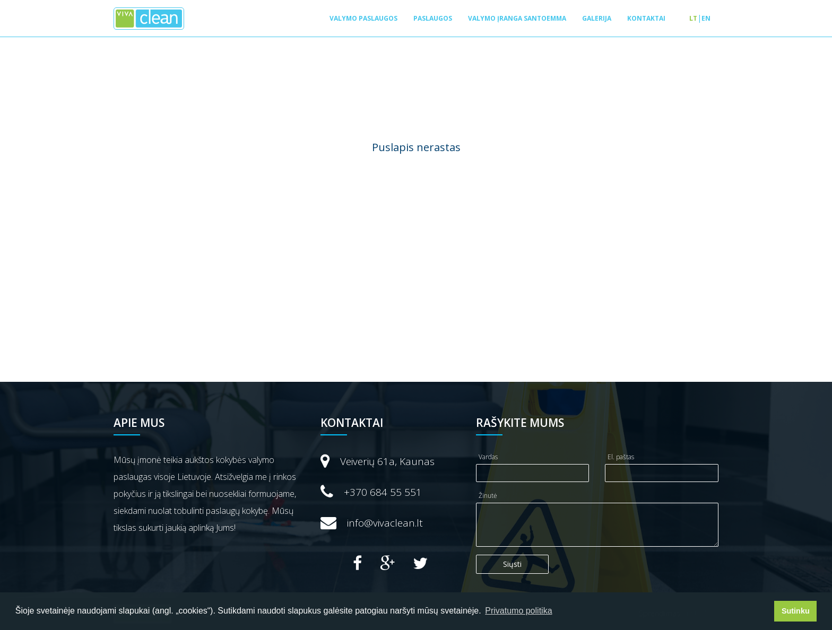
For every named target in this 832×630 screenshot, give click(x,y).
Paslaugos (432, 18)
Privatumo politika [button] (518, 610)
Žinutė (488, 495)
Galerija (596, 18)
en (705, 18)
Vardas (488, 456)
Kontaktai (646, 18)
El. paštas (621, 456)
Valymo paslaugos (363, 18)
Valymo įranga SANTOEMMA (517, 18)
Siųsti (512, 564)
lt (693, 18)
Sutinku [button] (796, 611)
